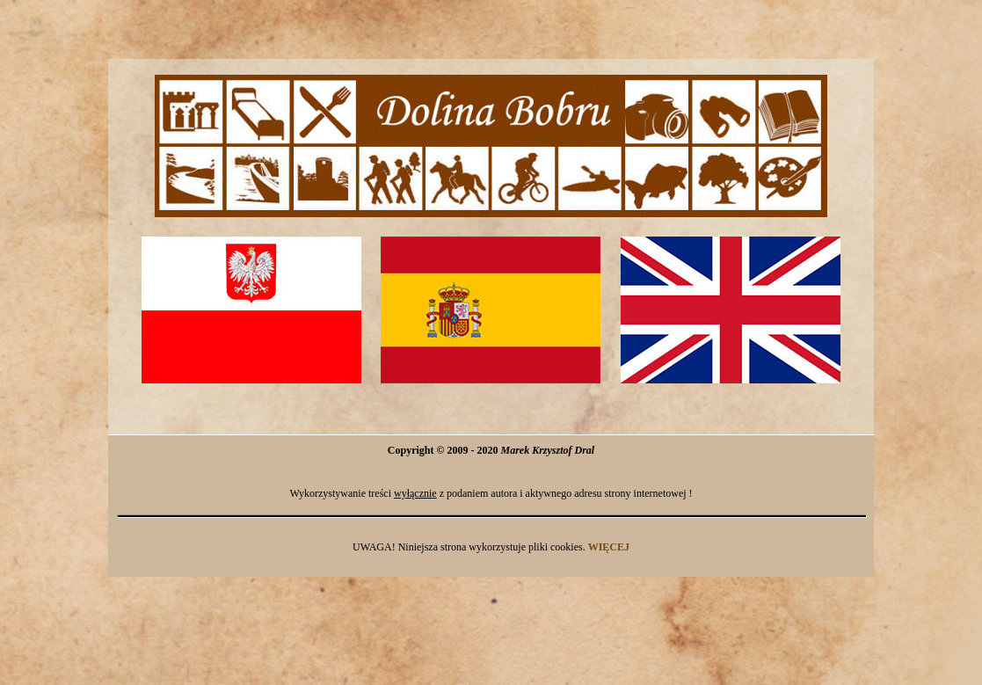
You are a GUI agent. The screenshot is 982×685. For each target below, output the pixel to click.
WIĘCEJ (608, 547)
